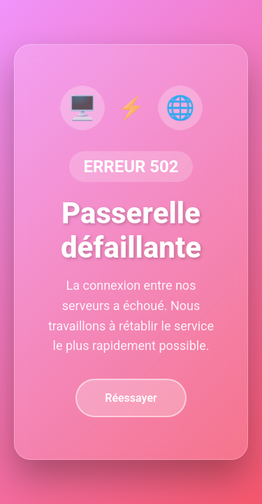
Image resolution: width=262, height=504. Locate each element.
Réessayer (131, 398)
